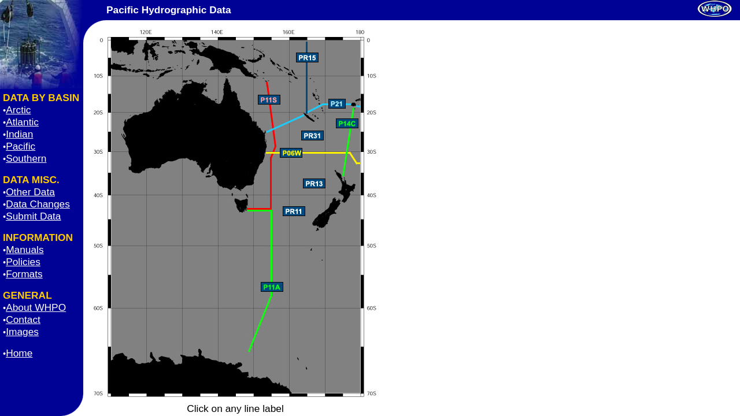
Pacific (20, 146)
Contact (23, 319)
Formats (24, 274)
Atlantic (22, 122)
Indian (19, 134)
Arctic (18, 110)
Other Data (30, 192)
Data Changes (38, 204)
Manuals (25, 249)
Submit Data (33, 216)
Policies (23, 262)
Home (19, 353)
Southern (26, 158)
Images (22, 331)
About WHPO (36, 307)
